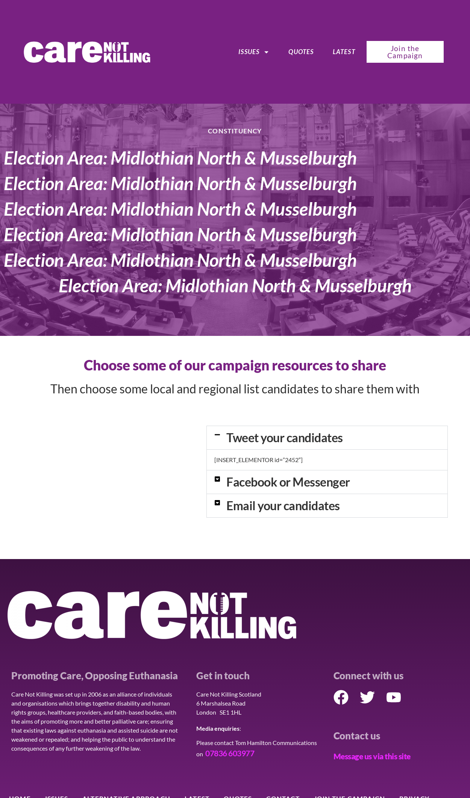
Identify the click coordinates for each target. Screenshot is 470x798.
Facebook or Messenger (288, 482)
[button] (327, 437)
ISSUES (254, 52)
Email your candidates (283, 505)
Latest (344, 52)
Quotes (301, 52)
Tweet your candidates (284, 437)
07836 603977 (229, 753)
